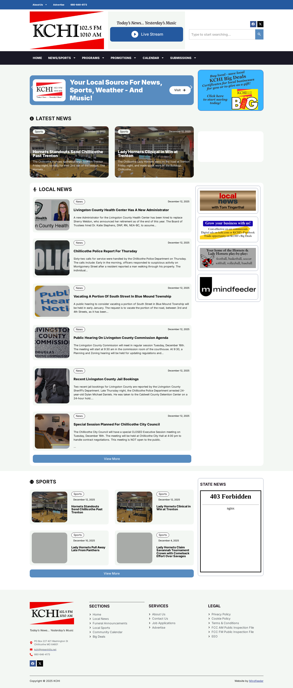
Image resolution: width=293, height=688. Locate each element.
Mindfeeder (256, 680)
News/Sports (62, 57)
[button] (32, 87)
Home (37, 58)
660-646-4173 (79, 4)
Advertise (59, 4)
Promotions (123, 57)
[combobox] (222, 34)
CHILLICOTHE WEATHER (230, 146)
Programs (93, 57)
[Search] (259, 34)
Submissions (183, 57)
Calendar (153, 57)
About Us (40, 4)
